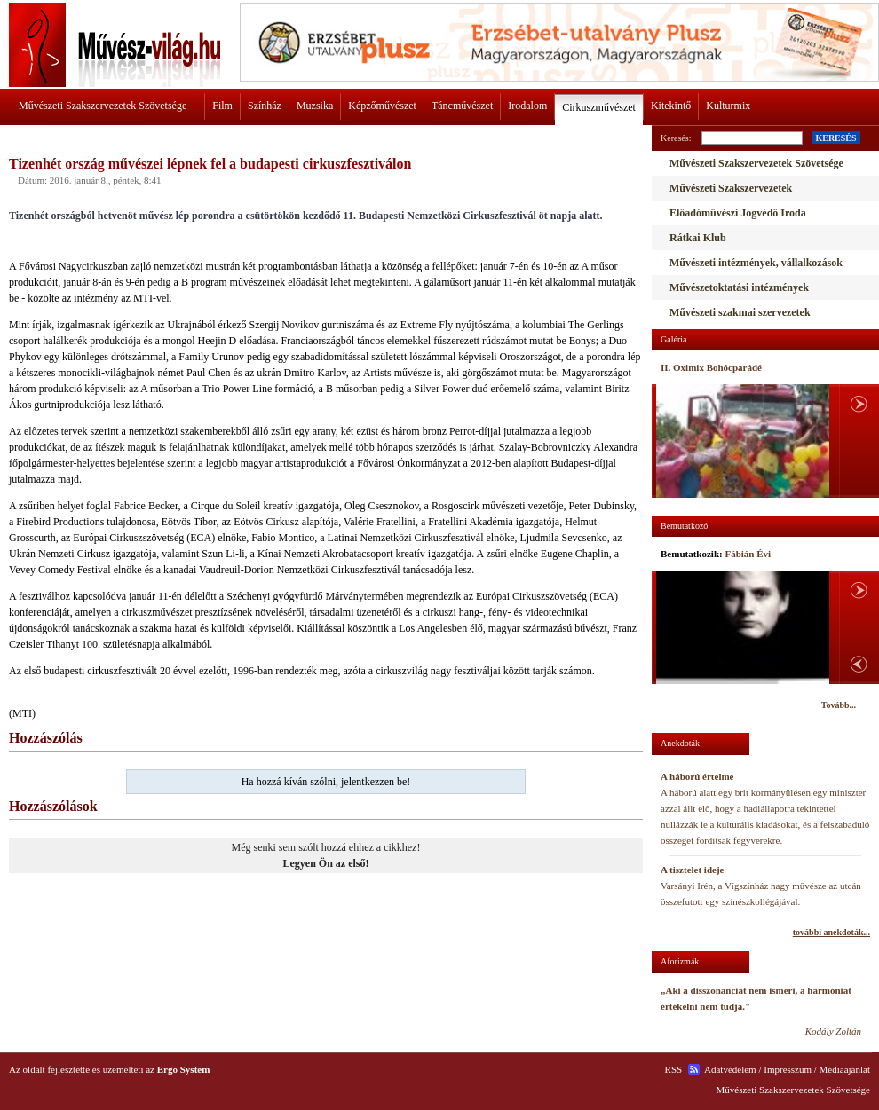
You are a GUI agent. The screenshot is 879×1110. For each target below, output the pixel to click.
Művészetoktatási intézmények (739, 287)
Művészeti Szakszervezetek (730, 188)
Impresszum (788, 1069)
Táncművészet (462, 105)
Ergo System (183, 1069)
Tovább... (838, 705)
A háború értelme (697, 776)
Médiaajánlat (845, 1069)
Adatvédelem (730, 1069)
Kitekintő (671, 105)
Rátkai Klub (697, 238)
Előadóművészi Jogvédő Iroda (737, 213)
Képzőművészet (382, 105)
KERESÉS (835, 138)
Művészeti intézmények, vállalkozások (756, 262)
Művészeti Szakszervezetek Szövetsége (102, 105)
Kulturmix (728, 105)
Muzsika (315, 105)
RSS (674, 1069)
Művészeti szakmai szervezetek (740, 312)
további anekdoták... (831, 932)
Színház (264, 105)
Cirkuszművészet (599, 107)
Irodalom (527, 105)
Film (222, 105)
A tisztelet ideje (692, 869)
